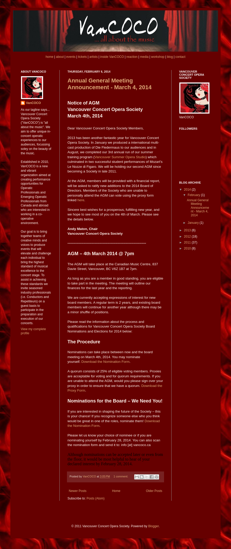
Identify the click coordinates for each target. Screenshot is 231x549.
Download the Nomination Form (105, 362)
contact (180, 57)
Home (116, 491)
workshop (157, 57)
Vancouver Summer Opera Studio (120, 157)
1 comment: (121, 476)
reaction (132, 57)
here (80, 200)
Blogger (153, 526)
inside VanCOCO (112, 57)
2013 (188, 230)
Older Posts (154, 491)
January (194, 223)
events (70, 57)
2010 (188, 248)
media (144, 57)
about (60, 57)
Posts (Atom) (95, 498)
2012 (188, 236)
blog (170, 57)
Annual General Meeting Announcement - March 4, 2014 (109, 84)
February (194, 195)
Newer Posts (77, 491)
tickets (82, 57)
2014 (188, 189)
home (49, 57)
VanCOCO (33, 103)
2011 (188, 242)
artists (93, 57)
